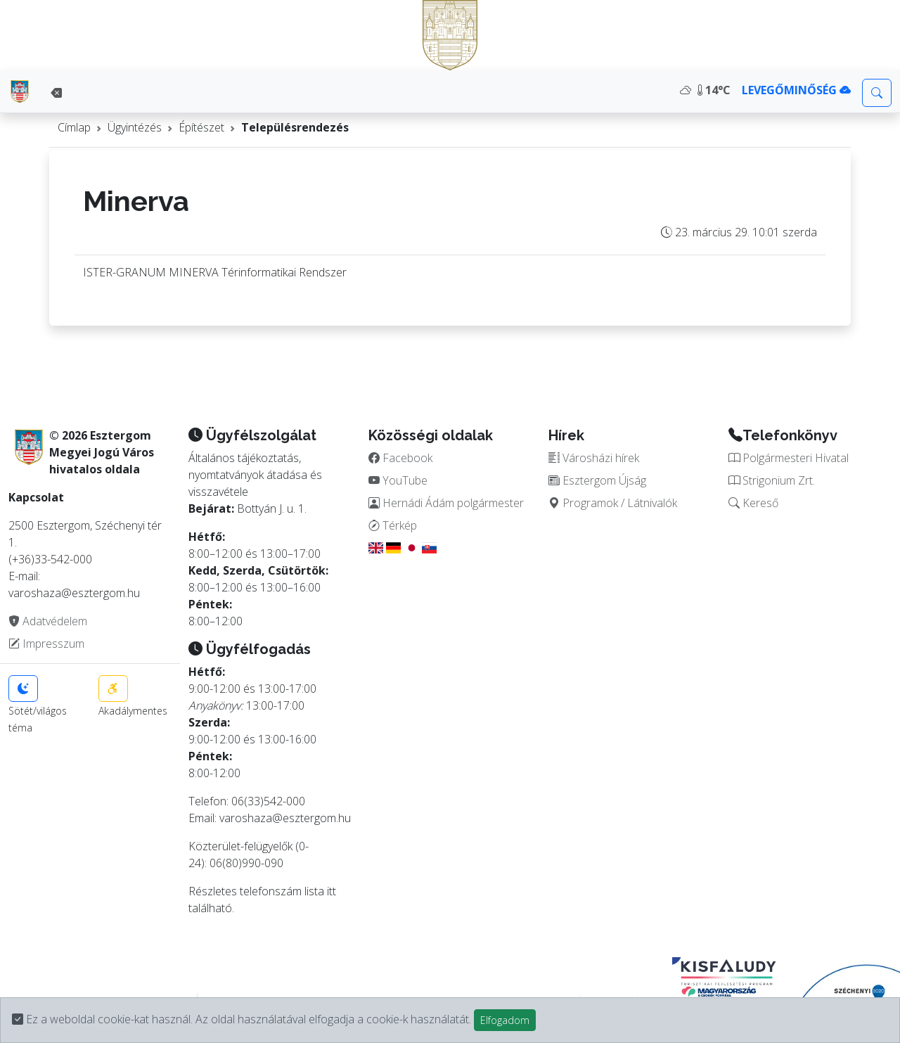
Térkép (392, 525)
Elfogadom (504, 1020)
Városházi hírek (593, 458)
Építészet (201, 127)
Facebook (400, 458)
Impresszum (46, 643)
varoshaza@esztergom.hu (285, 818)
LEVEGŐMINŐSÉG (796, 90)
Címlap (74, 127)
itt (331, 891)
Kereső (753, 503)
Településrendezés (295, 127)
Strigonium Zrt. (771, 480)
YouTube (398, 480)
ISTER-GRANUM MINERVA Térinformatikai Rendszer (215, 272)
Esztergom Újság (597, 480)
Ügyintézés (135, 127)
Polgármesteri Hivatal (788, 458)
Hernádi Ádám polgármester (446, 503)
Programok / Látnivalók (612, 503)
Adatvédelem (47, 621)
